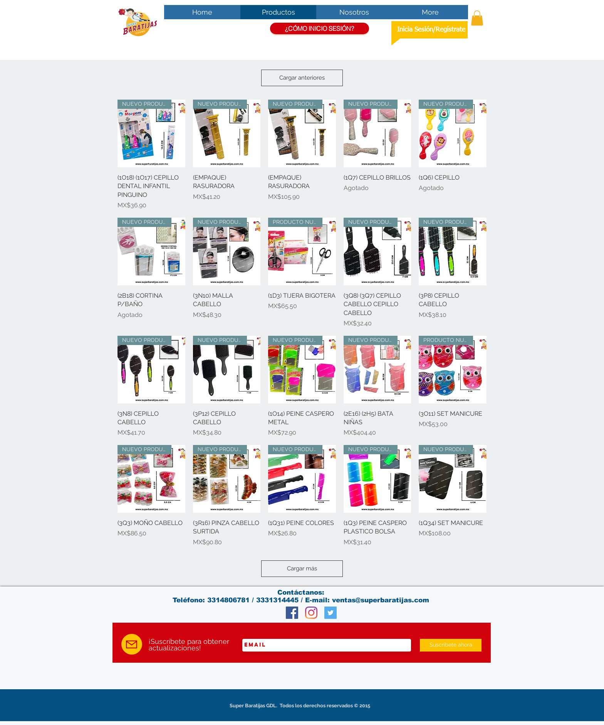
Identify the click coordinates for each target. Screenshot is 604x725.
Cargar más (302, 568)
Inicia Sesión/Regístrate (431, 30)
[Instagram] (311, 613)
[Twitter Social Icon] (330, 613)
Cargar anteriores (302, 77)
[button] (477, 17)
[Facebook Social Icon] (292, 613)
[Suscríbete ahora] (451, 645)
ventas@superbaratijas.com (380, 600)
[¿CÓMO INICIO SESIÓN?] (319, 28)
